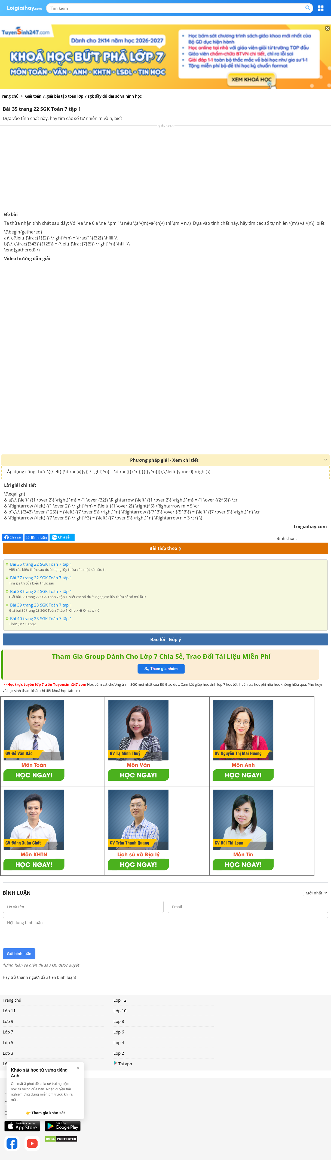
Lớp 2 (119, 1053)
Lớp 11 (9, 1010)
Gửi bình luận (19, 954)
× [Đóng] (78, 1068)
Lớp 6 (119, 1032)
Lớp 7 (8, 1032)
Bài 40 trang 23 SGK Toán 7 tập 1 (41, 618)
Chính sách (14, 1102)
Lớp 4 (119, 1042)
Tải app (123, 1063)
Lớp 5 (8, 1042)
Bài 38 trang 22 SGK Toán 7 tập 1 (41, 591)
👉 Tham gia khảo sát (45, 1113)
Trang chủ (12, 1000)
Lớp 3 (8, 1053)
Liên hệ (11, 1092)
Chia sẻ (12, 537)
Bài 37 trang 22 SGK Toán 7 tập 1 (41, 577)
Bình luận (36, 538)
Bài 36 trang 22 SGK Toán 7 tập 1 (41, 564)
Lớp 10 (120, 1010)
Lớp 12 (120, 1000)
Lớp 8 (119, 1021)
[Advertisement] (165, 171)
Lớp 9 (8, 1021)
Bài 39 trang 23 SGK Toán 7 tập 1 (41, 605)
